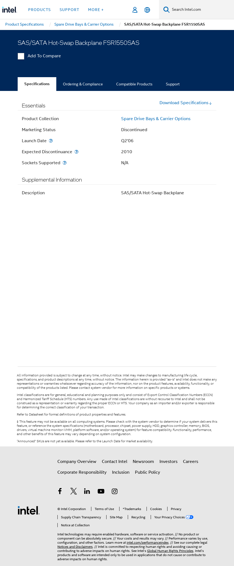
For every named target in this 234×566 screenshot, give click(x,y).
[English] (147, 9)
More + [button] (96, 9)
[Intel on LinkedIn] (87, 492)
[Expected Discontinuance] (76, 151)
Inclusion (120, 472)
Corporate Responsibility (82, 472)
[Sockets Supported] (65, 162)
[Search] (166, 9)
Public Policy (147, 472)
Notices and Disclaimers (75, 547)
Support (173, 84)
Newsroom (143, 461)
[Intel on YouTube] (101, 492)
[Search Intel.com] (202, 9)
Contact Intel (114, 461)
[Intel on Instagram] (114, 492)
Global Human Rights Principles (170, 551)
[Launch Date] (51, 140)
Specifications (37, 84)
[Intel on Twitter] (73, 492)
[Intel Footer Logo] (29, 510)
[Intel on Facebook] (60, 492)
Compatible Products (134, 84)
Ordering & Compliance (83, 84)
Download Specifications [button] (185, 103)
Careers (190, 461)
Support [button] (69, 9)
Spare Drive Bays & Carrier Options (155, 119)
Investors (168, 461)
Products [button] (39, 9)
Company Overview (76, 461)
